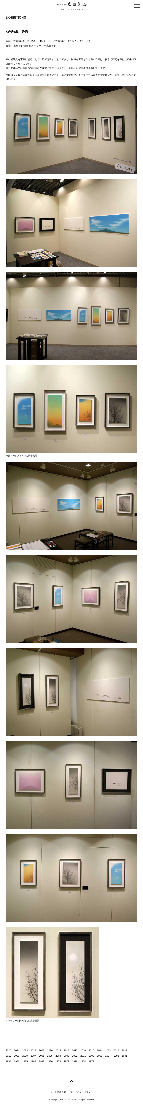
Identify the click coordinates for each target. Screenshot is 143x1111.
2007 (33, 1055)
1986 (16, 1061)
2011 (124, 1050)
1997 (108, 1055)
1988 (8, 1061)
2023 (25, 1050)
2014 (99, 1050)
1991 (124, 1055)
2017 (74, 1050)
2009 (16, 1055)
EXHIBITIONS (16, 17)
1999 (99, 1055)
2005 (50, 1055)
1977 (66, 1061)
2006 (41, 1055)
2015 (91, 1050)
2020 (50, 1050)
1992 (116, 1055)
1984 (33, 1061)
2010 (8, 1055)
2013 (108, 1050)
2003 (66, 1055)
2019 (58, 1050)
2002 (74, 1055)
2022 (33, 1050)
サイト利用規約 (58, 1092)
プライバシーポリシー (81, 1092)
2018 (66, 1050)
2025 (8, 1050)
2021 (41, 1050)
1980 (50, 1061)
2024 (16, 1050)
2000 (91, 1055)
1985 (25, 1061)
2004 (58, 1055)
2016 (83, 1050)
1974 (83, 1061)
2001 (83, 1055)
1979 (58, 1061)
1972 (91, 1061)
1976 (74, 1061)
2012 (116, 1050)
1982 (41, 1061)
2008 (25, 1055)
